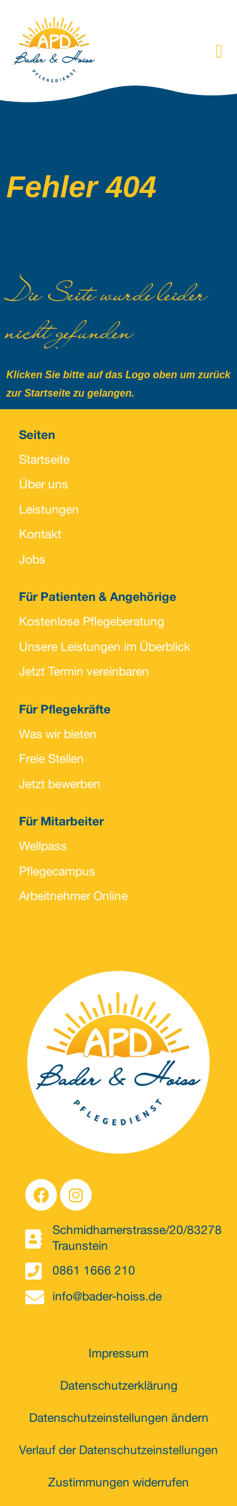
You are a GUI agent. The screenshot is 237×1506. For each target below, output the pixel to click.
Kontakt (40, 535)
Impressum (118, 1355)
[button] (219, 51)
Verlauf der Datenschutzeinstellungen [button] (118, 1451)
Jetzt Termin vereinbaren (84, 673)
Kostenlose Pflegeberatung (91, 623)
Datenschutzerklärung (119, 1387)
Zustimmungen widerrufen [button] (118, 1484)
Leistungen (49, 511)
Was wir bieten (58, 735)
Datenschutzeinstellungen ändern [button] (119, 1419)
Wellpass (43, 847)
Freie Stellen (51, 760)
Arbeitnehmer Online (73, 897)
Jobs (32, 561)
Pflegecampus (57, 873)
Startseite (44, 461)
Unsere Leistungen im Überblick (104, 648)
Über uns (43, 485)
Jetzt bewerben (59, 785)
